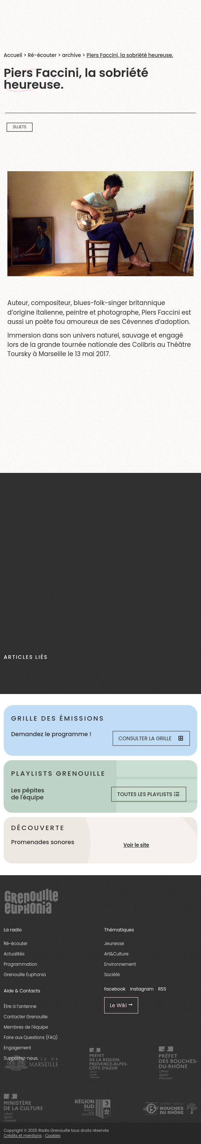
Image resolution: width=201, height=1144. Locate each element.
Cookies (53, 1135)
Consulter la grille (151, 738)
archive (71, 55)
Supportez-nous (20, 1058)
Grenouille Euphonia (25, 975)
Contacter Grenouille (26, 1017)
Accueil (13, 55)
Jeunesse (114, 944)
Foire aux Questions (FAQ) (31, 1037)
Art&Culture (116, 954)
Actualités (14, 954)
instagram (142, 989)
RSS (162, 989)
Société (112, 975)
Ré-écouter (42, 55)
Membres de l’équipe (26, 1027)
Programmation (20, 964)
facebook (115, 989)
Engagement (17, 1048)
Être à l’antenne (20, 1006)
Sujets (19, 127)
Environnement (120, 964)
